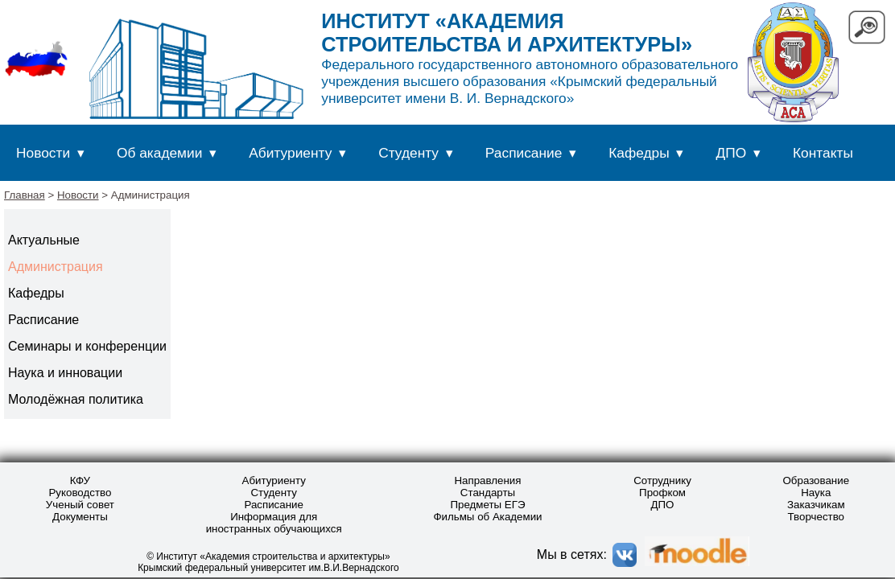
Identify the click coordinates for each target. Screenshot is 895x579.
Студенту (408, 153)
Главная (24, 195)
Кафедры (638, 153)
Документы (80, 517)
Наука (816, 493)
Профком (662, 493)
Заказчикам (816, 505)
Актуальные (44, 240)
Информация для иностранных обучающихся (274, 523)
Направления (487, 480)
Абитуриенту (290, 153)
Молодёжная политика (75, 399)
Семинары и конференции (87, 346)
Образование (815, 480)
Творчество (816, 517)
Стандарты (487, 493)
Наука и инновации (65, 373)
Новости (43, 153)
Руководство (79, 493)
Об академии (159, 153)
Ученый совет (80, 505)
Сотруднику (662, 480)
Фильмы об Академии (487, 517)
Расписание (524, 153)
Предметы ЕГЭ (487, 505)
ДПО (731, 153)
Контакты (823, 153)
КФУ (80, 480)
